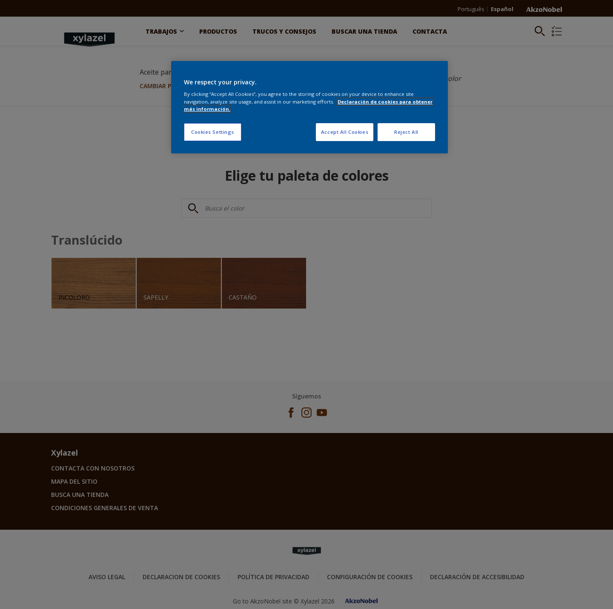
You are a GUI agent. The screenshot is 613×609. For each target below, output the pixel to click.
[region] (309, 107)
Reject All (406, 132)
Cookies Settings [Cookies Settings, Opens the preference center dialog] (212, 132)
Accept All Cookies (344, 132)
